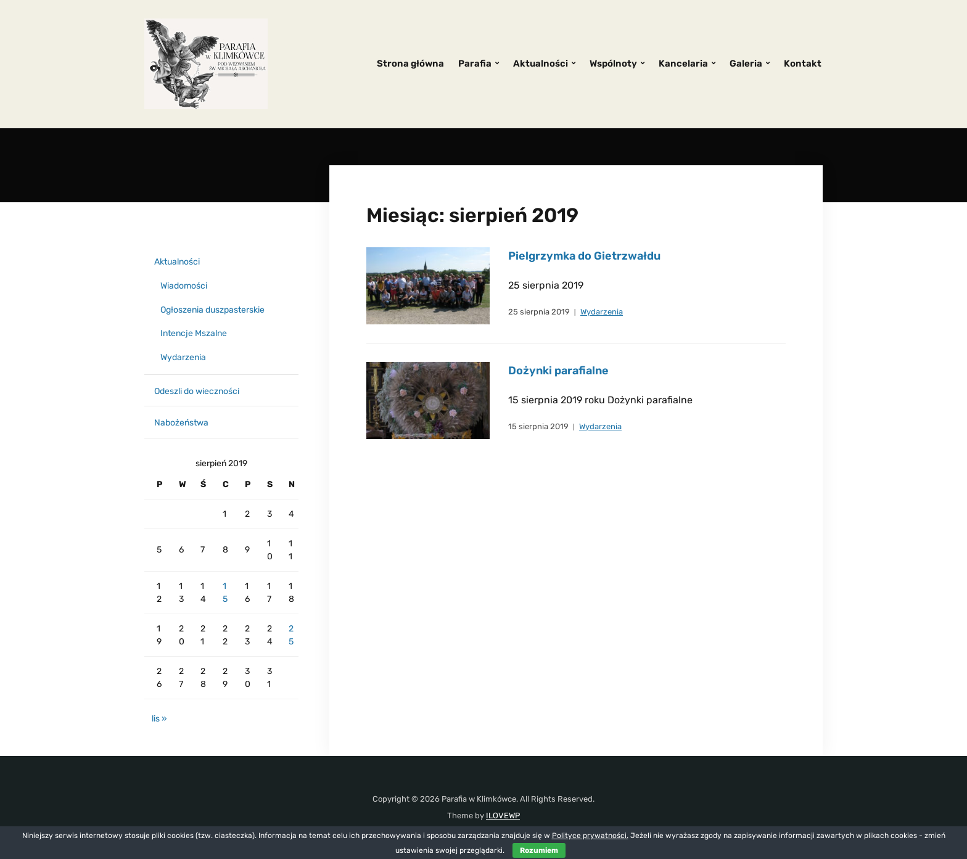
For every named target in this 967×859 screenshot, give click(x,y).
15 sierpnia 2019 (538, 426)
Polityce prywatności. (590, 835)
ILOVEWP (503, 815)
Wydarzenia (601, 311)
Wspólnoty (613, 63)
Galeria (746, 63)
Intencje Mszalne (193, 333)
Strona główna (410, 63)
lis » (159, 718)
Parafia (475, 63)
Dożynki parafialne (558, 370)
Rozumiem (539, 850)
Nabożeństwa (181, 422)
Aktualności (540, 63)
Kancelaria (683, 63)
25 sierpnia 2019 (539, 311)
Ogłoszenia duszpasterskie (212, 310)
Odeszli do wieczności (196, 391)
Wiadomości (183, 286)
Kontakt (802, 63)
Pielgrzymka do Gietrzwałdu (584, 256)
